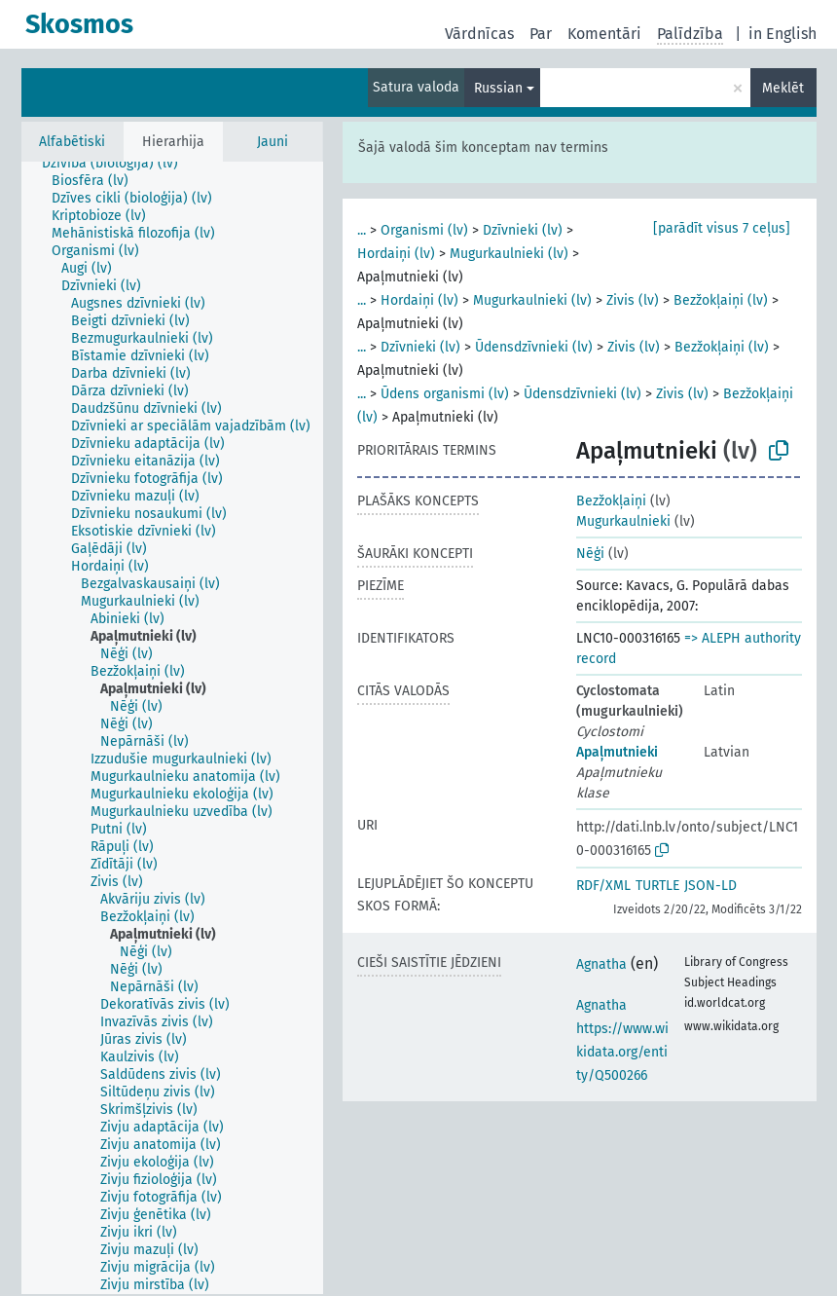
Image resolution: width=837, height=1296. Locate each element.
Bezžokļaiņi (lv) (720, 300)
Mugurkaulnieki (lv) (509, 253)
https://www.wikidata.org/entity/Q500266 (622, 1052)
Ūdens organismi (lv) (445, 394)
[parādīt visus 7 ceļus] (721, 228)
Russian (498, 88)
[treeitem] (118, 163)
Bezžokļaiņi (611, 501)
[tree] (172, 728)
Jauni (272, 141)
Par (540, 33)
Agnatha (601, 964)
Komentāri (604, 33)
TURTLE (657, 885)
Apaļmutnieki (617, 752)
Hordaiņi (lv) (396, 253)
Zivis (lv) (632, 300)
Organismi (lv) (424, 230)
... (361, 230)
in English (782, 33)
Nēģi (590, 553)
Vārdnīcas (479, 33)
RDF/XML (603, 885)
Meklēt (783, 88)
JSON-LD (710, 885)
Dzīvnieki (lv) (523, 230)
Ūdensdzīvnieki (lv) (534, 347)
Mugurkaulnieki (623, 521)
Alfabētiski (72, 141)
